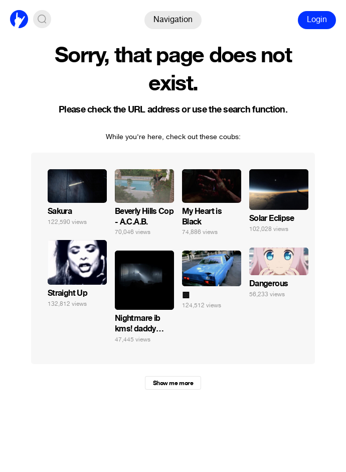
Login (317, 19)
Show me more (173, 383)
